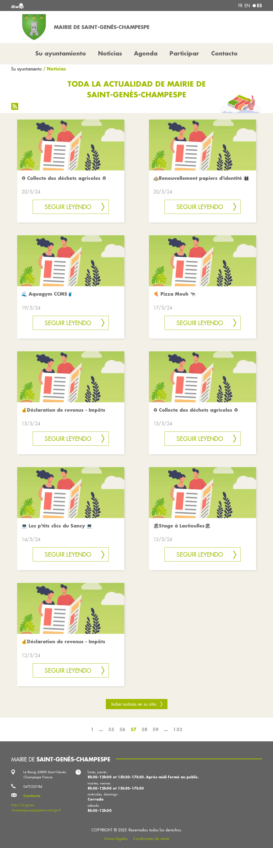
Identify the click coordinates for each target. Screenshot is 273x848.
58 (144, 729)
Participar (184, 53)
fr (240, 5)
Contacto (224, 53)
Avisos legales (116, 838)
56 (122, 729)
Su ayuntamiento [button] (60, 53)
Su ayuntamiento (26, 69)
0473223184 (32, 786)
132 (177, 729)
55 (111, 729)
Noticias (110, 53)
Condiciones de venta (151, 838)
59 (155, 729)
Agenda (146, 53)
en (247, 5)
